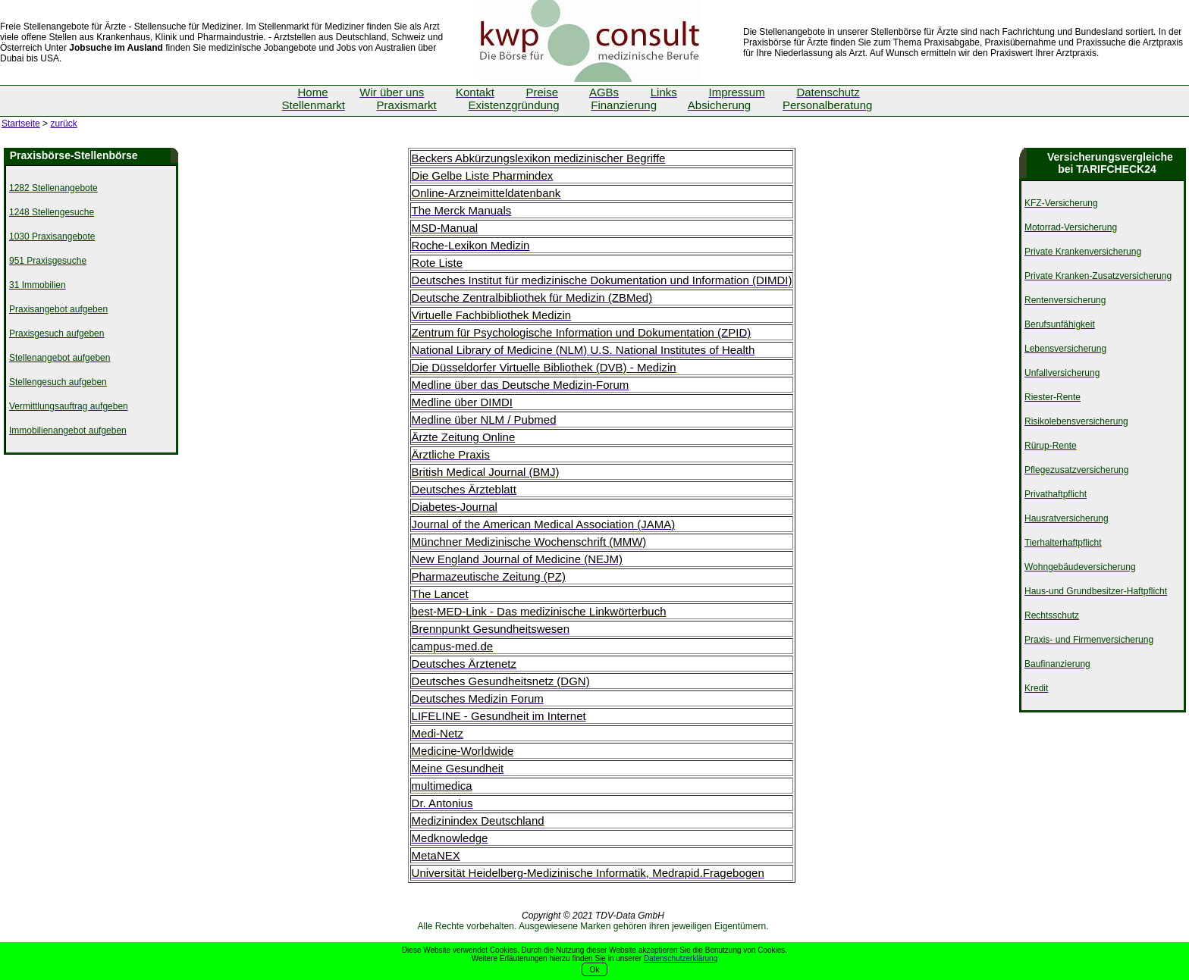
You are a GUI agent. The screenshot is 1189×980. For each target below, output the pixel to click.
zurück (63, 123)
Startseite (21, 123)
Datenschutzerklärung (680, 958)
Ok (595, 970)
